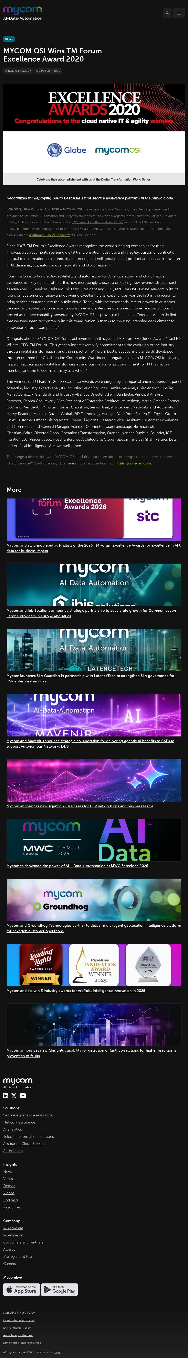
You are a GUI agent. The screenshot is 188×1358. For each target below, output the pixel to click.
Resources (12, 1207)
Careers (9, 1263)
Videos (8, 1193)
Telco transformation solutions (28, 1136)
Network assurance (19, 1122)
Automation (13, 1151)
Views (8, 1178)
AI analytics (12, 1129)
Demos (9, 1186)
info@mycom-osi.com (132, 463)
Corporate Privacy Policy (19, 1320)
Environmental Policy (17, 1327)
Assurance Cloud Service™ (49, 235)
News (8, 1171)
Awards (9, 1249)
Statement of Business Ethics (22, 1343)
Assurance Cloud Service (24, 1143)
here (70, 463)
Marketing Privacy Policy (19, 1312)
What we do (13, 1235)
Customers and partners (23, 1242)
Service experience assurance (28, 1115)
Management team (18, 1256)
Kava (57, 1352)
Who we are (13, 1228)
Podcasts (10, 1200)
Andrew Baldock (18, 71)
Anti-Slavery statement (18, 1335)
